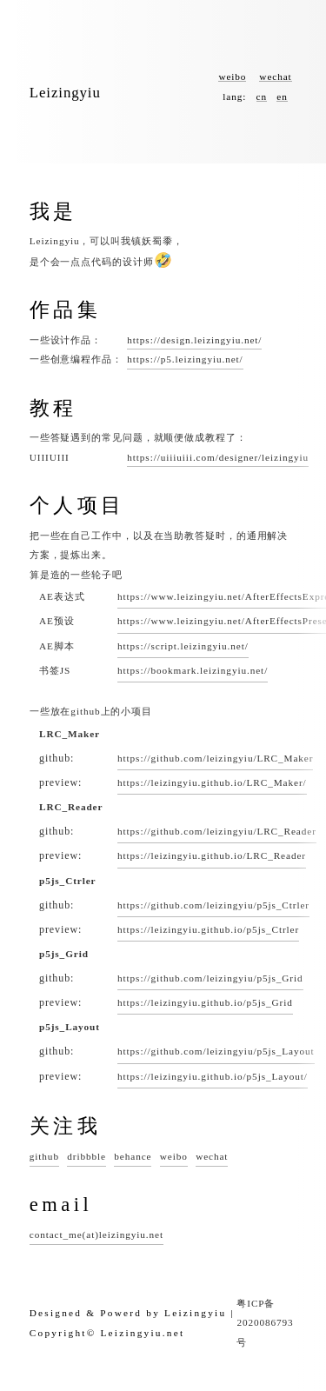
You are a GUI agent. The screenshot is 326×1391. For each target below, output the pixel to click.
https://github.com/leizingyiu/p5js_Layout (216, 1051)
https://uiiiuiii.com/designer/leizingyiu (218, 457)
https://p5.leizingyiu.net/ (185, 359)
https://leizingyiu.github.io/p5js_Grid (205, 1002)
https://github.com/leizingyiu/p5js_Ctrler (213, 905)
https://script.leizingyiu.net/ (183, 646)
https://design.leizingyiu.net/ (194, 340)
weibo (232, 76)
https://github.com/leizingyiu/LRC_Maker (215, 758)
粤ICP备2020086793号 (264, 1323)
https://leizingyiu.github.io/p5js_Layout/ (212, 1076)
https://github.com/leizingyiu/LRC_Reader (216, 831)
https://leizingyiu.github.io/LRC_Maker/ (212, 782)
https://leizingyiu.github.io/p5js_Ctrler (208, 929)
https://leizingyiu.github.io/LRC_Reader (211, 855)
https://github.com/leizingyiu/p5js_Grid (210, 978)
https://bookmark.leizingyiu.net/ (192, 670)
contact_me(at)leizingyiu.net (96, 1234)
